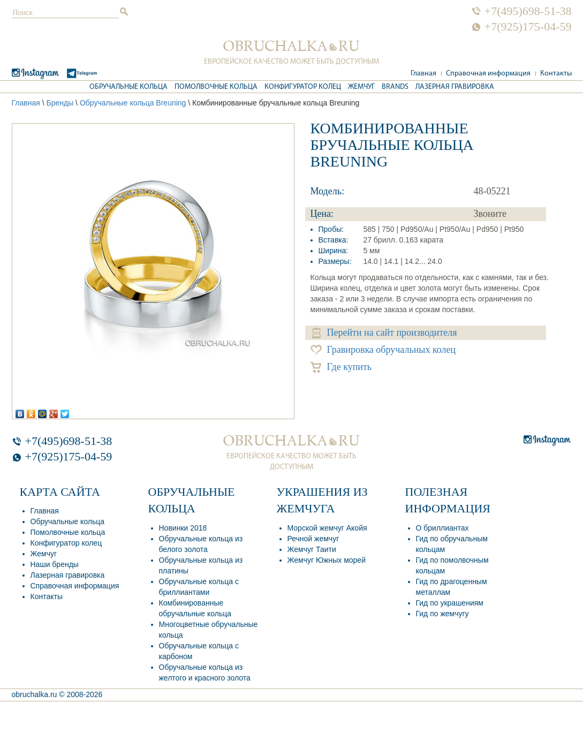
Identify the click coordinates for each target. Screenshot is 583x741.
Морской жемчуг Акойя (327, 528)
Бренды (59, 103)
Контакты (556, 74)
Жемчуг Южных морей (326, 560)
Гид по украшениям (449, 603)
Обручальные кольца (128, 87)
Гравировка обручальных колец (383, 350)
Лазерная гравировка (454, 87)
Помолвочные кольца (216, 87)
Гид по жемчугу (442, 613)
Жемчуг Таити (311, 549)
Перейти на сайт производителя (384, 333)
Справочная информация (488, 74)
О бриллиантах (442, 528)
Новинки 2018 (183, 528)
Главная (423, 74)
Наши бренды (55, 564)
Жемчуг (361, 87)
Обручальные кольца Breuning (133, 103)
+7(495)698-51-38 (528, 11)
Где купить (341, 367)
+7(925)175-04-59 (528, 27)
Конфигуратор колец (302, 87)
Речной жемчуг (313, 538)
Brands (395, 87)
